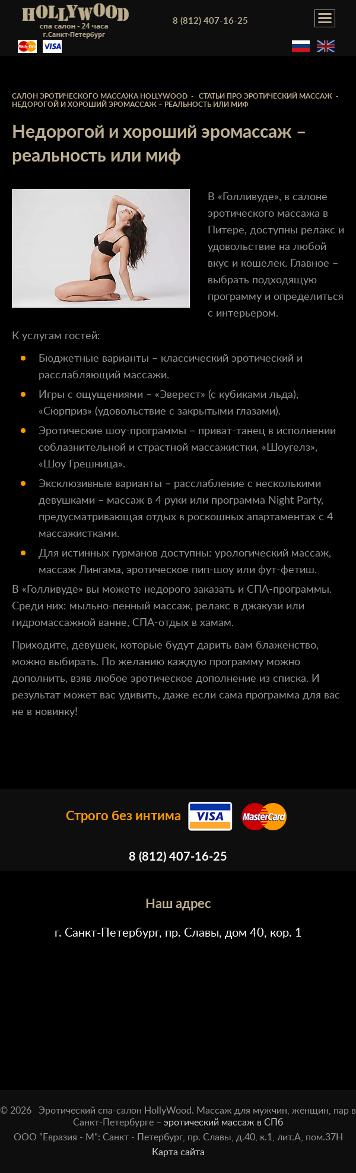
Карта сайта (178, 1152)
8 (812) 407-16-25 (210, 21)
